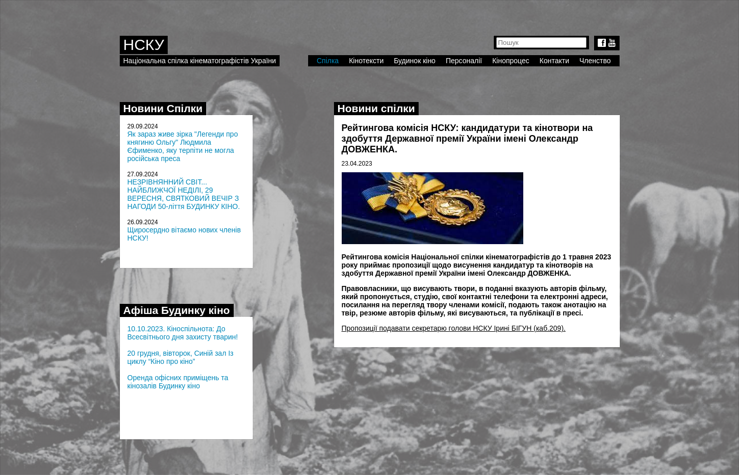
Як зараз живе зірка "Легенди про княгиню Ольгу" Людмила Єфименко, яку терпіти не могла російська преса (183, 146)
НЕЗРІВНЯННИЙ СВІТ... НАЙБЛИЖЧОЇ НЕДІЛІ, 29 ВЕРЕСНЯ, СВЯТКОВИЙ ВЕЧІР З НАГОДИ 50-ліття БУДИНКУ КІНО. (184, 194)
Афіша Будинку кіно (176, 310)
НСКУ (143, 44)
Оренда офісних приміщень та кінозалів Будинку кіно (178, 382)
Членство (595, 61)
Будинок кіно (415, 61)
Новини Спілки (163, 108)
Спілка (328, 61)
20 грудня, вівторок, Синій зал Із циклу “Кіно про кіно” (181, 357)
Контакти (554, 61)
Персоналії (464, 61)
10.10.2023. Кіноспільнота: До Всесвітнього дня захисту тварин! (183, 333)
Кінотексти (366, 61)
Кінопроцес (510, 61)
